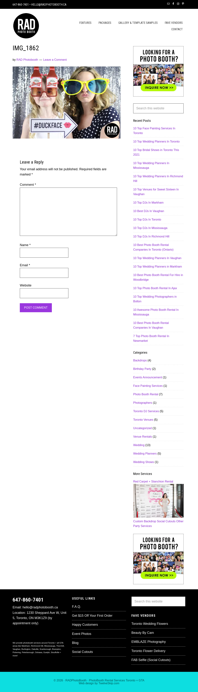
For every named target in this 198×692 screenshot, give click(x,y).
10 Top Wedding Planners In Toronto (156, 141)
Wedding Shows (143, 462)
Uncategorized (142, 428)
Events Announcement (147, 377)
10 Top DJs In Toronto (147, 219)
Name (25, 245)
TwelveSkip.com (108, 683)
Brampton (56, 649)
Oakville (35, 649)
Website (26, 285)
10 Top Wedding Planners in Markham (157, 266)
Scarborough (45, 649)
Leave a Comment (55, 59)
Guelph (46, 652)
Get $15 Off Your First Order (92, 615)
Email (25, 265)
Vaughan (16, 649)
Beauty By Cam (142, 633)
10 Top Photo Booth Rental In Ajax (155, 288)
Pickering (17, 652)
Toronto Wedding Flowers (149, 624)
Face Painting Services (148, 385)
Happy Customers (85, 624)
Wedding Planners (145, 453)
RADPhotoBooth (75, 680)
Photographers (142, 402)
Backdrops (140, 360)
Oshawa (38, 652)
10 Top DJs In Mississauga (150, 228)
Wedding (139, 445)
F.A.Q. (76, 606)
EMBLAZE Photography (148, 642)
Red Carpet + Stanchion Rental (153, 481)
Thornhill (60, 646)
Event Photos (81, 634)
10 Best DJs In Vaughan (148, 211)
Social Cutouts (166, 521)
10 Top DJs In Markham (148, 202)
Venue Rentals (142, 436)
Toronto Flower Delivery (148, 651)
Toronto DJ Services (146, 411)
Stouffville (55, 652)
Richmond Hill (37, 646)
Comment (28, 184)
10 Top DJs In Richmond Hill (151, 236)
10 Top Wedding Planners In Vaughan (157, 258)
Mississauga (49, 646)
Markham (26, 646)
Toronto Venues (143, 419)
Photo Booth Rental (145, 394)
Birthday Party (142, 368)
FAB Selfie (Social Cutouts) (150, 660)
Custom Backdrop (144, 521)
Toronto (130, 680)
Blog (75, 643)
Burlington (25, 649)
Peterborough (28, 652)
